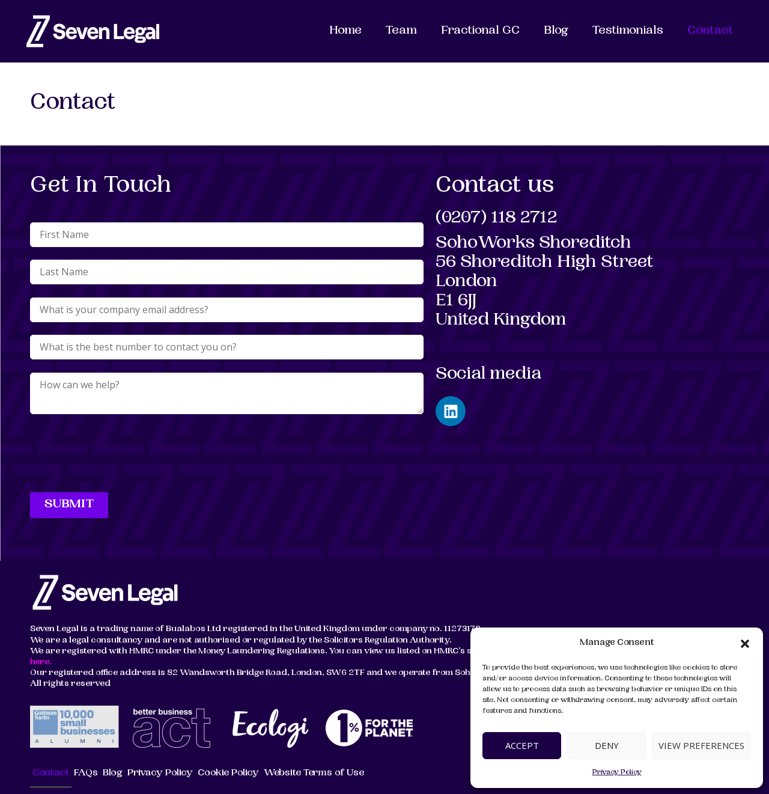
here (39, 662)
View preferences (701, 745)
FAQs (86, 773)
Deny (607, 745)
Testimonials (627, 31)
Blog (556, 31)
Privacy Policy (617, 773)
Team (401, 31)
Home (345, 31)
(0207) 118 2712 (496, 219)
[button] (745, 644)
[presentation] (121, 455)
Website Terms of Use (314, 773)
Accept (522, 745)
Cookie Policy (228, 773)
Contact (710, 31)
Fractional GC (480, 31)
